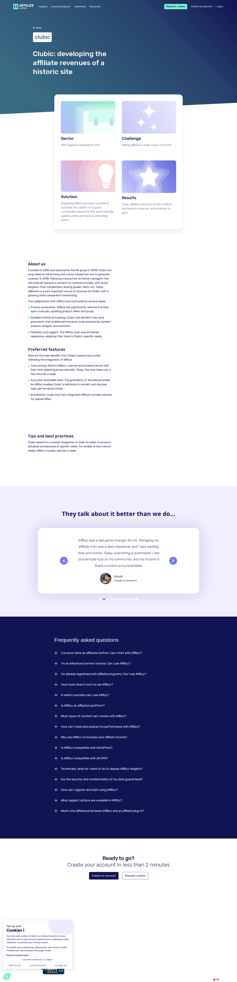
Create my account (202, 6)
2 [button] (104, 604)
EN (216, 980)
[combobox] (216, 979)
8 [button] (125, 604)
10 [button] (133, 604)
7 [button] (122, 604)
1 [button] (100, 604)
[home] (22, 6)
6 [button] (118, 604)
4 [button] (111, 604)
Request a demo (175, 6)
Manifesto (80, 6)
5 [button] (115, 604)
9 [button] (129, 604)
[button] (63, 572)
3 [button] (107, 604)
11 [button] (136, 604)
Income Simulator (60, 6)
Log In (220, 6)
